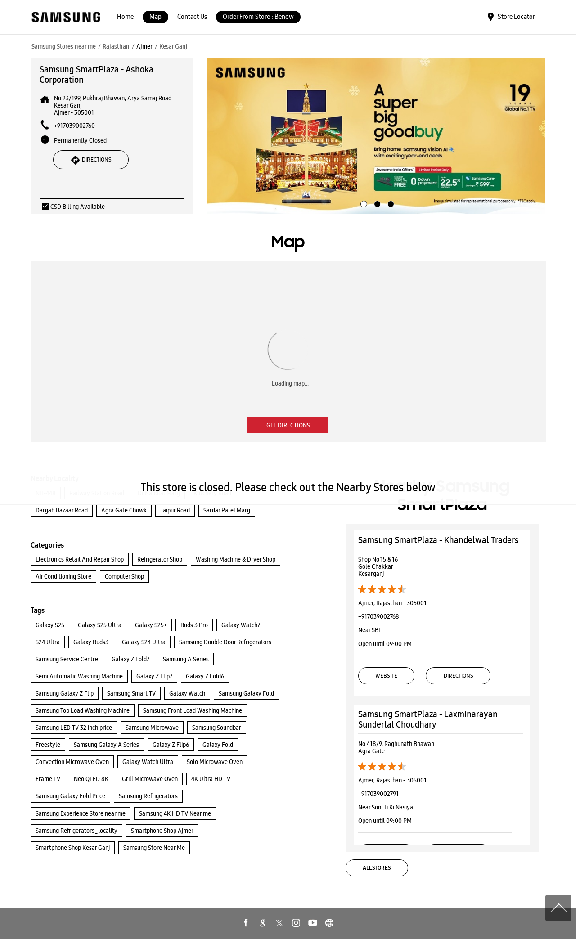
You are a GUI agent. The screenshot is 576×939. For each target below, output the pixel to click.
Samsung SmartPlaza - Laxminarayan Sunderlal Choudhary (428, 719)
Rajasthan (116, 46)
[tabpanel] (376, 136)
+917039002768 (378, 616)
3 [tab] (389, 203)
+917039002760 (74, 125)
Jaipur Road (175, 510)
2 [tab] (376, 203)
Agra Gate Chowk (124, 510)
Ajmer (144, 46)
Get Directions (288, 425)
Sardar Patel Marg (226, 510)
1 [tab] (362, 203)
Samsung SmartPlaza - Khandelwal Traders (438, 540)
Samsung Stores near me (64, 46)
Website (386, 675)
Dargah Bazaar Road (62, 510)
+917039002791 (378, 794)
